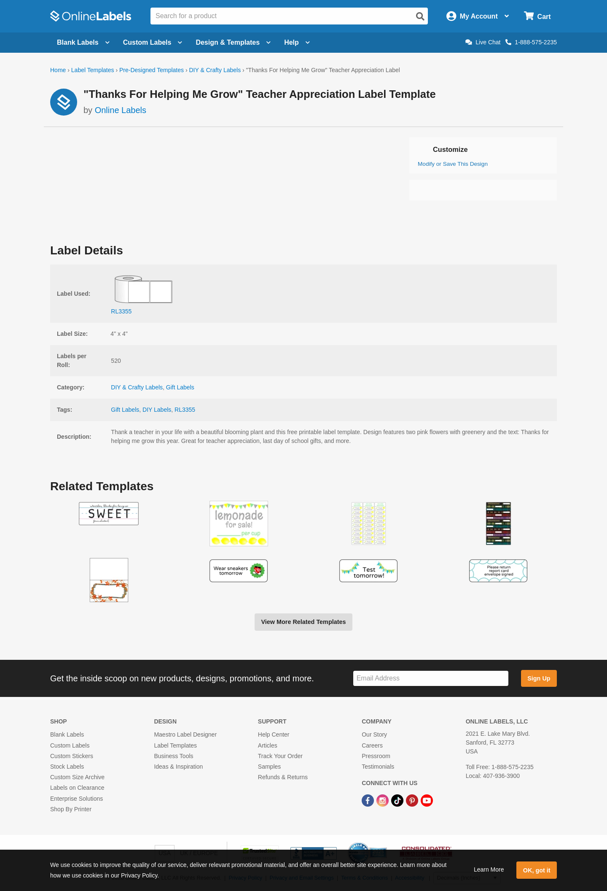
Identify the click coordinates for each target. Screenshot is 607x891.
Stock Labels (67, 766)
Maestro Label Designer (185, 734)
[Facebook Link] (369, 799)
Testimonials (378, 766)
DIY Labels (156, 409)
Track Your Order (280, 756)
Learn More (489, 869)
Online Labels (120, 110)
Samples (269, 766)
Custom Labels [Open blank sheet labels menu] (153, 42)
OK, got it (537, 870)
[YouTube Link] (427, 799)
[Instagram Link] (383, 799)
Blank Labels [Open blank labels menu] (83, 42)
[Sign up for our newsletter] (430, 678)
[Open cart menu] (537, 16)
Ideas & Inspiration (178, 766)
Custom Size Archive (77, 777)
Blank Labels (67, 734)
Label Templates (92, 70)
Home (58, 70)
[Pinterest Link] (413, 799)
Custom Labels (69, 745)
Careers (372, 745)
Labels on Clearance (77, 787)
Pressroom (376, 756)
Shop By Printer (70, 809)
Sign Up (538, 678)
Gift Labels (180, 387)
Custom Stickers (71, 756)
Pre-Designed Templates (151, 70)
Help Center (274, 734)
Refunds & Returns (283, 777)
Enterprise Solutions (76, 798)
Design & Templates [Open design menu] (233, 42)
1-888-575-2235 (531, 42)
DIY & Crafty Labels (215, 70)
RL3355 (185, 409)
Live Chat (482, 42)
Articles (267, 745)
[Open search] (420, 16)
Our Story (374, 734)
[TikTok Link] (398, 799)
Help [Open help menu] (297, 42)
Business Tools (173, 756)
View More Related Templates (303, 621)
